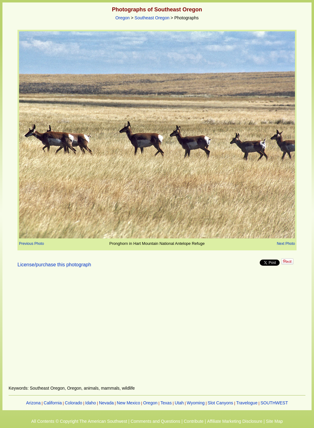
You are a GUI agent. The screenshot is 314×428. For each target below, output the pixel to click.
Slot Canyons (220, 402)
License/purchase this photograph (54, 264)
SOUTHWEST (274, 402)
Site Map (274, 421)
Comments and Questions (155, 421)
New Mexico (128, 402)
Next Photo (286, 243)
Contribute (194, 421)
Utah (179, 402)
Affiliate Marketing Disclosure (234, 421)
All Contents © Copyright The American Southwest (79, 421)
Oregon (122, 17)
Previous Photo (31, 243)
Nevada (106, 402)
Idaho (90, 402)
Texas (166, 402)
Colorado (73, 402)
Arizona (33, 402)
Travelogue (247, 402)
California (53, 402)
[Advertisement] (157, 330)
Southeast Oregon (152, 17)
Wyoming (196, 402)
